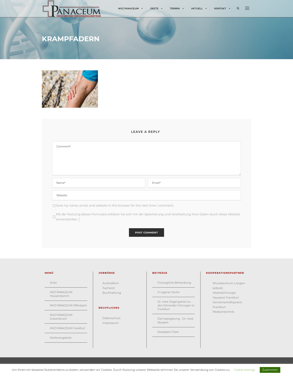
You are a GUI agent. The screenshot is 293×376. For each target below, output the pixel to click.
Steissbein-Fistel (168, 332)
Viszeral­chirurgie (224, 292)
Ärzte (154, 8)
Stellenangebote (61, 337)
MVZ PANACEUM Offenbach (68, 305)
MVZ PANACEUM (128, 8)
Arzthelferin (111, 283)
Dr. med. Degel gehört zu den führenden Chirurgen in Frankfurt (176, 305)
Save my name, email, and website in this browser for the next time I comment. (115, 205)
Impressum (111, 323)
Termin (175, 8)
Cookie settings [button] (244, 370)
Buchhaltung (112, 292)
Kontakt (220, 8)
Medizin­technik (223, 311)
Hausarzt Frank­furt (226, 297)
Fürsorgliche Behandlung (174, 282)
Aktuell (197, 8)
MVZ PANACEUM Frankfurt (67, 328)
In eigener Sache (168, 292)
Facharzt (109, 288)
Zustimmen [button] (270, 370)
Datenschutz (112, 318)
